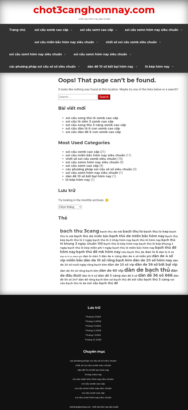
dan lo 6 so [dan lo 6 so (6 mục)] (166, 252)
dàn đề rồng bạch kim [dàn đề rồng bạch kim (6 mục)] (93, 279)
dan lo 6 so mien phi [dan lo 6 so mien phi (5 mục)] (71, 256)
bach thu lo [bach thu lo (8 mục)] (133, 231)
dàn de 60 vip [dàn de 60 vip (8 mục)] (111, 270)
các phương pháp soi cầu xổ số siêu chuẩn (42, 66)
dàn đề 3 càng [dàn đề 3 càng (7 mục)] (109, 275)
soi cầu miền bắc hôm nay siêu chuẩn (64, 42)
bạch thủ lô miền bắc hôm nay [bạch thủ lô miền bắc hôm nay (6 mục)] (133, 247)
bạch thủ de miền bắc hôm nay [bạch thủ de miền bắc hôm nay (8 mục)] (136, 236)
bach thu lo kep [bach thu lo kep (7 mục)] (156, 231)
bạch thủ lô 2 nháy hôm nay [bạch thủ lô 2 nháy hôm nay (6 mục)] (112, 240)
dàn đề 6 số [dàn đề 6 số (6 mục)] (129, 275)
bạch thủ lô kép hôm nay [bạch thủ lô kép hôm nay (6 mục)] (121, 243)
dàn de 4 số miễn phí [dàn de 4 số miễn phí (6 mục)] (136, 256)
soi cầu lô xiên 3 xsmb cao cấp (89, 121)
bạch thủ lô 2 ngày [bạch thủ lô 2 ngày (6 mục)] (79, 240)
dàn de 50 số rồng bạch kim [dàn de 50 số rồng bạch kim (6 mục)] (79, 270)
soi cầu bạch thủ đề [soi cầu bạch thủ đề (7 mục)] (102, 283)
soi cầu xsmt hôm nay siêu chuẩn (35, 54)
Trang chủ (17, 30)
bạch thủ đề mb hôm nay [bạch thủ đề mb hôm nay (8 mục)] (98, 252)
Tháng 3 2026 (93, 326)
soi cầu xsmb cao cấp (51, 30)
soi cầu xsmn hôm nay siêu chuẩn (151, 30)
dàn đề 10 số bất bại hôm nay (110, 66)
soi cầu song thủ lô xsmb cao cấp (92, 118)
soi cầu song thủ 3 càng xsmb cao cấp (96, 125)
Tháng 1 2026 (93, 335)
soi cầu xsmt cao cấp (96, 30)
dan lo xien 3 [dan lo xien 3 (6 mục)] (92, 256)
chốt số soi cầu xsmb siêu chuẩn (131, 42)
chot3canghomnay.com (94, 10)
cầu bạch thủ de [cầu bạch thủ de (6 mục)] (132, 252)
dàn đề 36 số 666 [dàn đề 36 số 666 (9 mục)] (155, 275)
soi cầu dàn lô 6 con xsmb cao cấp (93, 128)
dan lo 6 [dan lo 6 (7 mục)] (151, 252)
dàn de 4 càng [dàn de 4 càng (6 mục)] (111, 256)
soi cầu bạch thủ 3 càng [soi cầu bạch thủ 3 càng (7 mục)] (150, 279)
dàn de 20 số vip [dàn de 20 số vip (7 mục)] (121, 264)
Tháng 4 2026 (93, 321)
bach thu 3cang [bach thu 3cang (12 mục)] (79, 231)
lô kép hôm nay (157, 66)
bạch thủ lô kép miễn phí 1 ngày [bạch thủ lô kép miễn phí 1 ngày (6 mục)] (90, 247)
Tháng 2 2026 (93, 330)
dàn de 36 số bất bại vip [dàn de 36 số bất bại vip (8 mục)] (156, 264)
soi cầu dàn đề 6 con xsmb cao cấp (93, 132)
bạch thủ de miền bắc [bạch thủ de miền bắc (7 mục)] (91, 236)
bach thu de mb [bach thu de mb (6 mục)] (111, 231)
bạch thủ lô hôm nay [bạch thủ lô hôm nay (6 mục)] (146, 240)
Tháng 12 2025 (93, 340)
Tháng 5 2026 (93, 317)
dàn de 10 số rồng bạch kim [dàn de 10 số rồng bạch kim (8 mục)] (108, 260)
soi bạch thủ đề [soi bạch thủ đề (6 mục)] (120, 279)
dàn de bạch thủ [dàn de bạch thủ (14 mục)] (147, 270)
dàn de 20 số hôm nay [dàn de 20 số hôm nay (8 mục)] (152, 260)
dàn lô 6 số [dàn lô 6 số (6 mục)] (89, 275)
